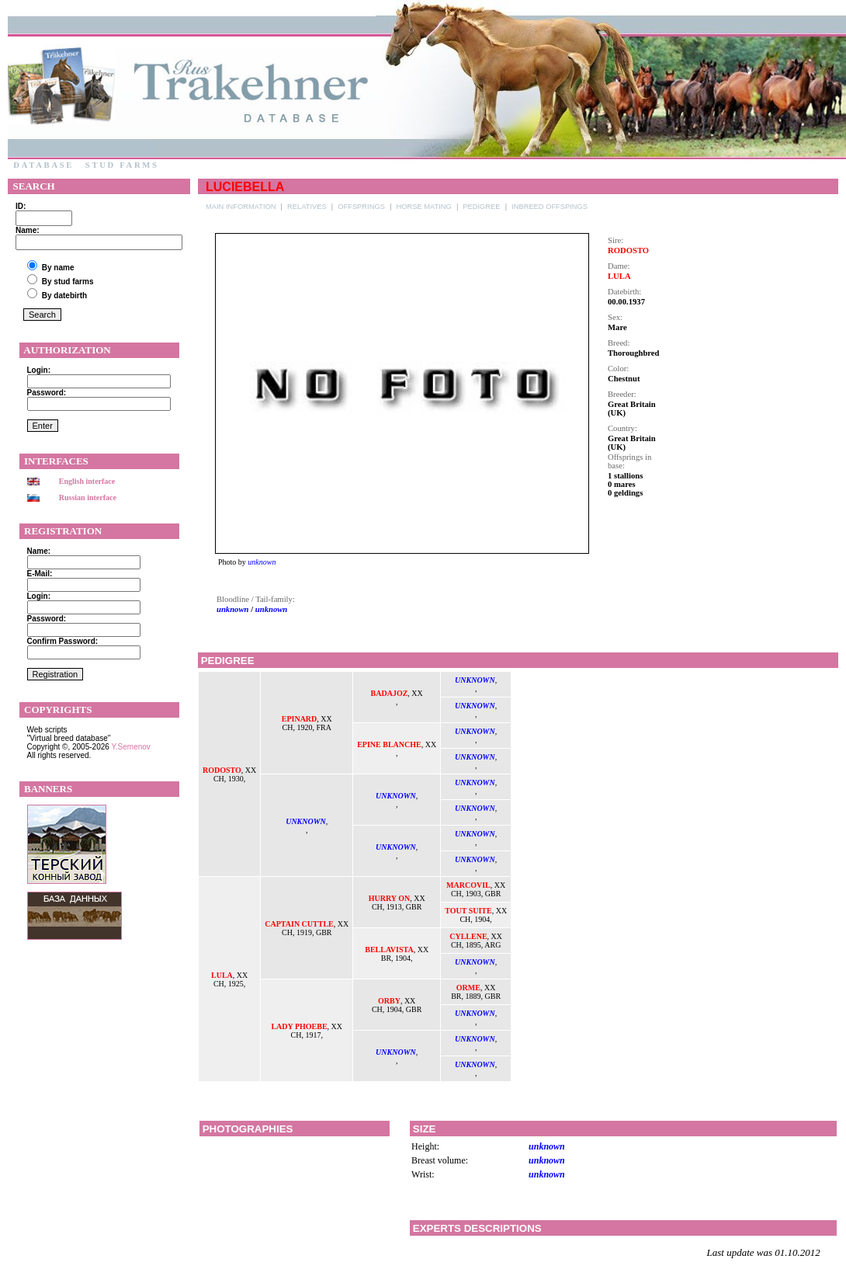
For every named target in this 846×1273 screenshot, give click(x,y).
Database (43, 165)
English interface (87, 481)
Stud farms (122, 165)
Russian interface (87, 497)
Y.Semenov (130, 747)
